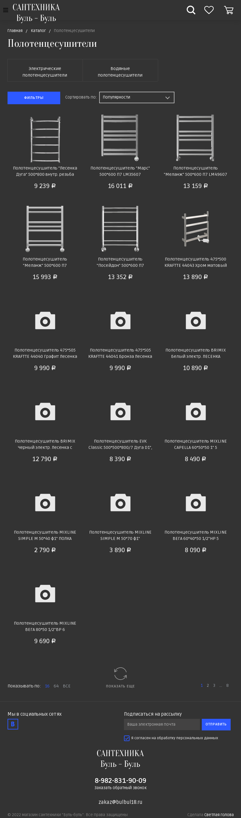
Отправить (216, 724)
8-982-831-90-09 (120, 780)
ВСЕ (67, 686)
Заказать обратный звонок (120, 787)
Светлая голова (219, 814)
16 (47, 686)
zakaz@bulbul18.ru (120, 802)
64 (56, 686)
